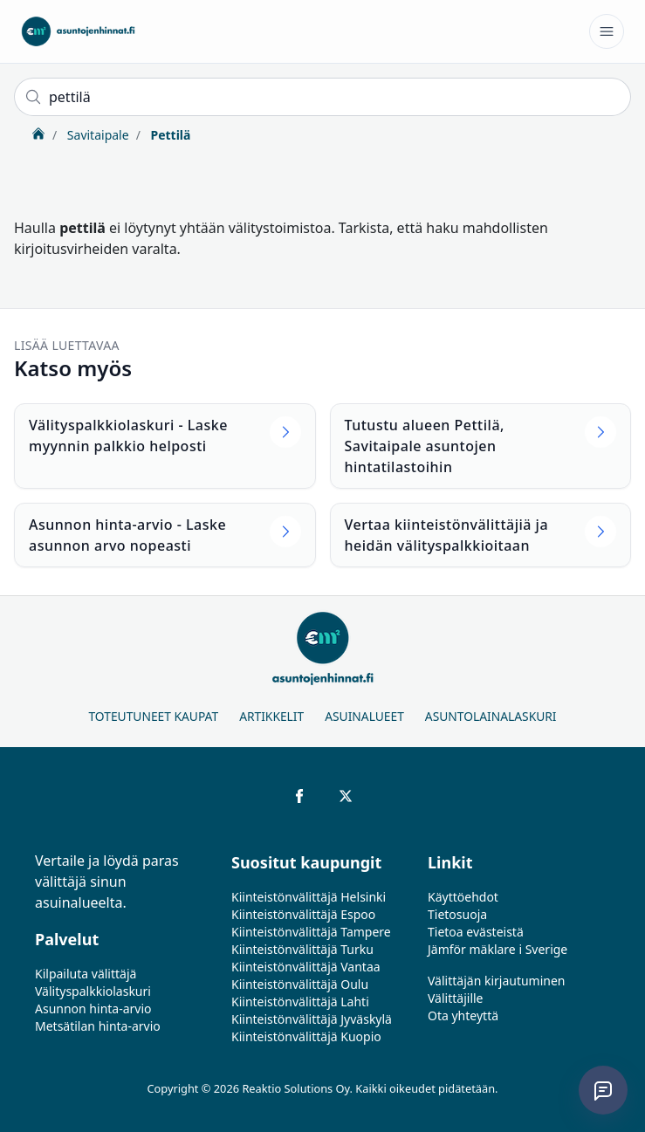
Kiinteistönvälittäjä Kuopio (306, 1036)
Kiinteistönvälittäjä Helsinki (308, 896)
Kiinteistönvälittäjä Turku (302, 949)
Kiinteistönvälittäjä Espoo (303, 914)
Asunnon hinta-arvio (93, 1008)
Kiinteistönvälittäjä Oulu (299, 984)
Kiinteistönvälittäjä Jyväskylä (311, 1019)
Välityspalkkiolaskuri (93, 991)
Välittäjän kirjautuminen (497, 980)
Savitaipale (96, 135)
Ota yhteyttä (463, 1015)
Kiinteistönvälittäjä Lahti (300, 1001)
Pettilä (169, 135)
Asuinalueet (364, 716)
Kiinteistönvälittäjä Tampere (311, 931)
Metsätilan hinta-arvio (98, 1026)
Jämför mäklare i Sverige (497, 949)
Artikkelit (271, 716)
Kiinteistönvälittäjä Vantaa (306, 966)
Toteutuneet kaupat (153, 716)
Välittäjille (456, 998)
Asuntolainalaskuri (491, 716)
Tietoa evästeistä (476, 931)
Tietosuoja (457, 914)
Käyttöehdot (463, 896)
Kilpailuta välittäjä (85, 973)
